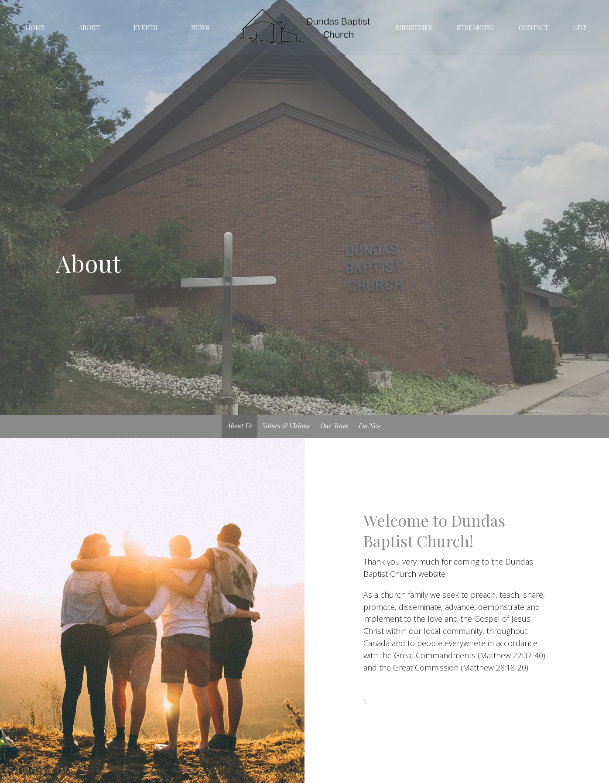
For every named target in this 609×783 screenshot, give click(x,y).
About (89, 27)
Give (580, 27)
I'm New (370, 425)
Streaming (475, 27)
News (200, 27)
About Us (239, 425)
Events (145, 27)
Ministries (414, 27)
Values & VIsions (286, 425)
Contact (533, 27)
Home (35, 27)
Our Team (334, 425)
